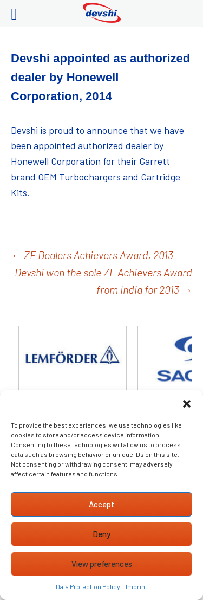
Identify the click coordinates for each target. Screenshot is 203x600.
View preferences (101, 564)
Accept (101, 504)
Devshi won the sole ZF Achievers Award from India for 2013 (103, 281)
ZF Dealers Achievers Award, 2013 (92, 254)
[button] (186, 403)
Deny (101, 534)
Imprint (136, 586)
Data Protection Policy (88, 586)
